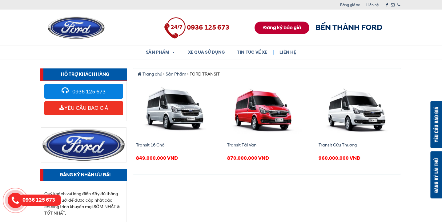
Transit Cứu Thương (338, 145)
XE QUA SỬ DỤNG (206, 52)
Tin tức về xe (252, 52)
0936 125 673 (84, 91)
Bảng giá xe (350, 5)
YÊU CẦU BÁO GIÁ (83, 108)
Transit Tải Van (241, 145)
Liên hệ (372, 5)
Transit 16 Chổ (150, 145)
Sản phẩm (161, 52)
